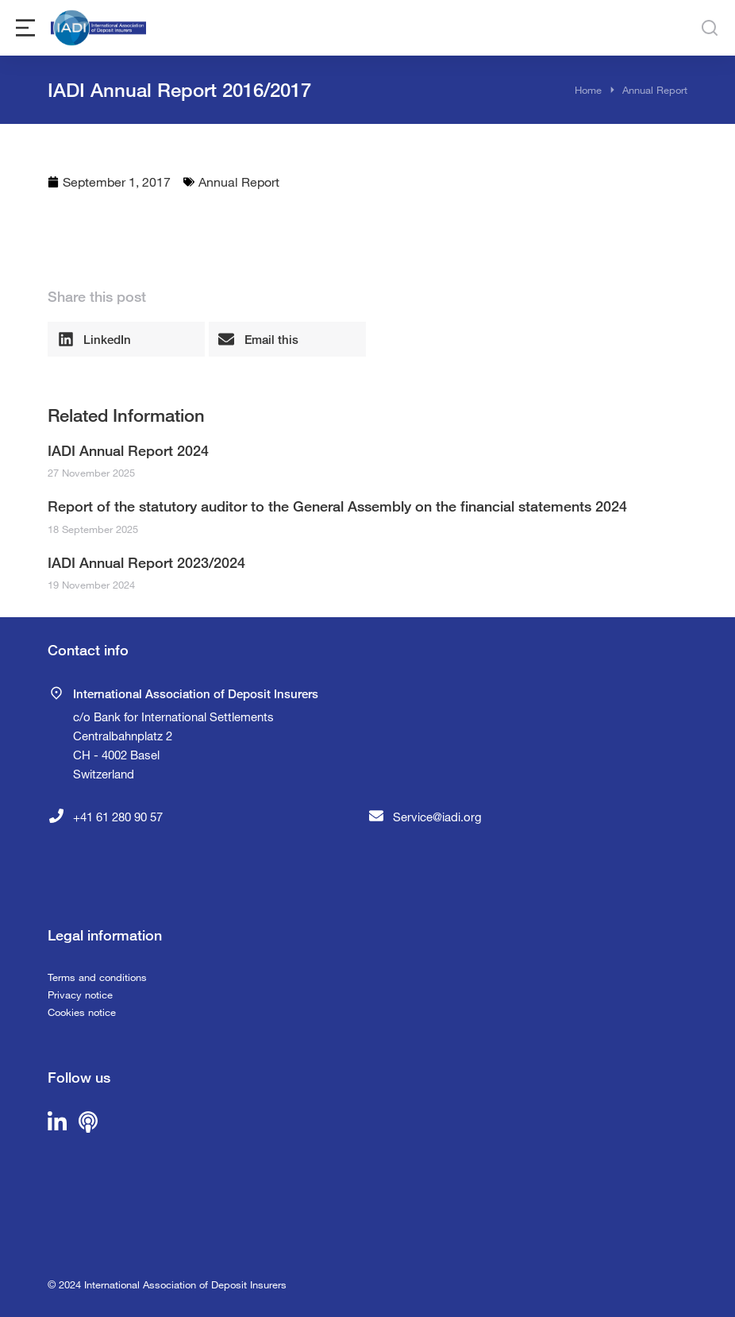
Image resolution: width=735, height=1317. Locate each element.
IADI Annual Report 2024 (128, 450)
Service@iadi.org (437, 816)
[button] (126, 339)
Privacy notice (80, 994)
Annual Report (238, 181)
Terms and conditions (97, 977)
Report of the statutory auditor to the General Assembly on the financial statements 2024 (337, 506)
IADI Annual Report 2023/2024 (146, 562)
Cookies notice (82, 1012)
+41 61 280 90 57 (118, 816)
